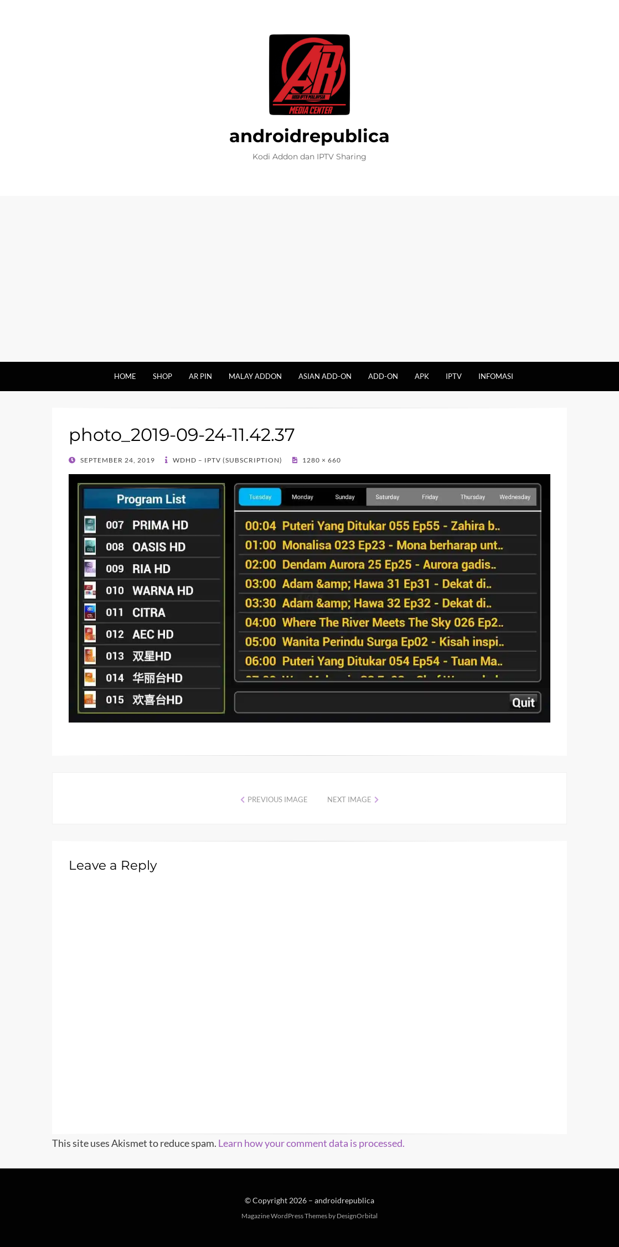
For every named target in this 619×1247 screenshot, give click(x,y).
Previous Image (277, 799)
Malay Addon (255, 376)
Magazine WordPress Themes (284, 1216)
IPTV (454, 376)
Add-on (383, 376)
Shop (162, 376)
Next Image (349, 799)
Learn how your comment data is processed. (311, 1143)
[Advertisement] (309, 278)
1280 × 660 (321, 460)
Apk (422, 376)
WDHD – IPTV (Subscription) (226, 460)
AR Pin (200, 376)
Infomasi (495, 376)
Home (125, 376)
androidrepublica (309, 136)
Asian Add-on (325, 376)
